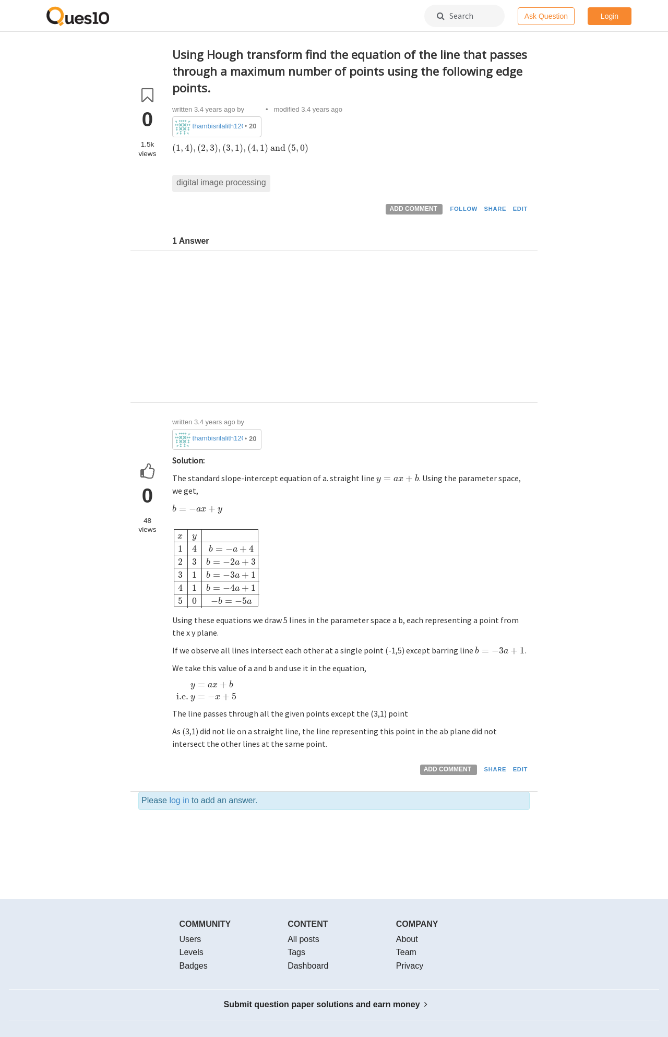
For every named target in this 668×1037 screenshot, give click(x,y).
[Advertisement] (351, 329)
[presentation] (240, 147)
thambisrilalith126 (218, 126)
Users (190, 939)
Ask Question (546, 16)
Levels (192, 952)
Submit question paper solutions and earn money (326, 1004)
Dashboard (308, 965)
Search (455, 15)
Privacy (409, 965)
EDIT (520, 209)
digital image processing (221, 182)
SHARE (495, 209)
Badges (194, 965)
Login (609, 16)
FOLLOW (464, 209)
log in (179, 800)
